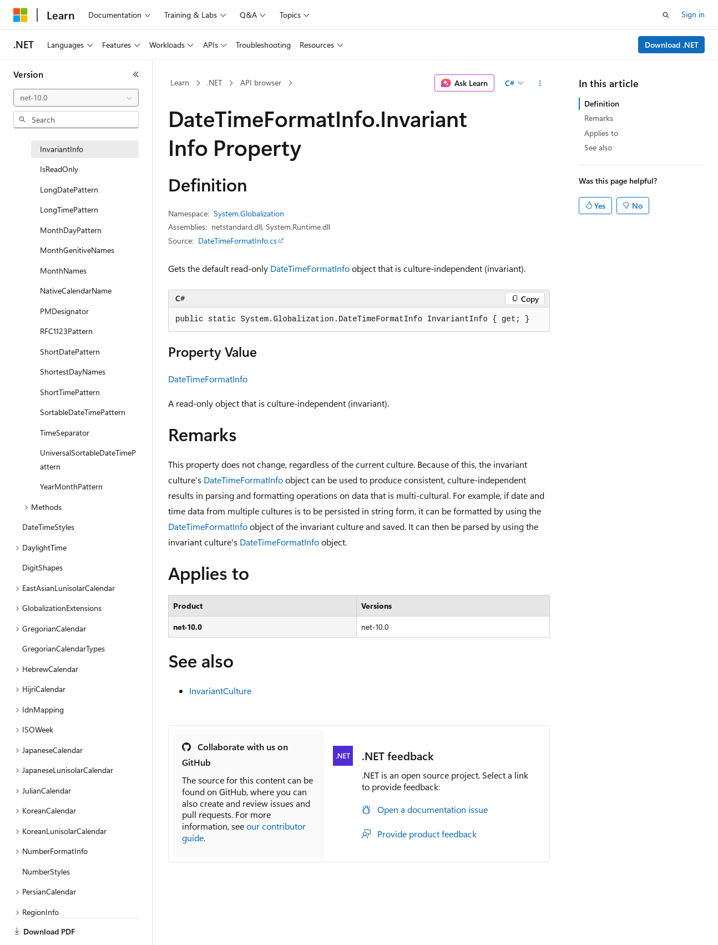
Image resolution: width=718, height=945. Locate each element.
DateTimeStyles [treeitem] (48, 527)
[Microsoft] (20, 15)
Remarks (598, 118)
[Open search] (666, 15)
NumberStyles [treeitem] (46, 871)
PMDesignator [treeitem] (64, 311)
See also (598, 147)
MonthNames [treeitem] (63, 270)
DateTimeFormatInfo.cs (237, 240)
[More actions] (540, 83)
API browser (260, 82)
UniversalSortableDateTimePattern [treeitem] (88, 459)
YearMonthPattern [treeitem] (71, 486)
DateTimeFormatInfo (310, 268)
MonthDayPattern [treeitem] (71, 230)
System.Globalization (249, 213)
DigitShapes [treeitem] (42, 567)
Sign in (693, 14)
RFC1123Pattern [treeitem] (66, 331)
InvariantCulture (220, 690)
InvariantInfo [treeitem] (61, 149)
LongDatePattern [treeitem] (69, 189)
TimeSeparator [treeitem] (64, 432)
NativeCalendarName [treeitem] (76, 290)
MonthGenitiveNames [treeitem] (77, 250)
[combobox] (76, 98)
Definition (601, 103)
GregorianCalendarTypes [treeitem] (63, 648)
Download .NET (672, 44)
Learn (179, 82)
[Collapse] (136, 74)
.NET (214, 82)
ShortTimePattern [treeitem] (70, 392)
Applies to (601, 133)
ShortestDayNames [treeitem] (72, 371)
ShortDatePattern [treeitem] (70, 351)
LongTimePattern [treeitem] (69, 209)
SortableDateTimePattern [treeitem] (82, 412)
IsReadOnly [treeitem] (59, 169)
